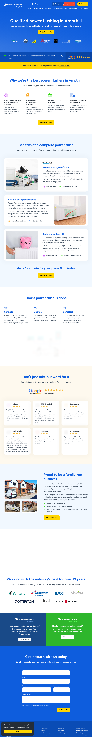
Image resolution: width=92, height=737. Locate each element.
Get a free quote (46, 32)
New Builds (48, 8)
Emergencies (73, 8)
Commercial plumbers (82, 731)
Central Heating (38, 8)
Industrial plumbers (81, 735)
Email (23, 678)
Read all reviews (49, 394)
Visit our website (24, 639)
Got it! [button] (17, 731)
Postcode (56, 686)
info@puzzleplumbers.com (40, 4)
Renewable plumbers (81, 733)
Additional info (26, 695)
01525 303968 (61, 731)
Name (24, 669)
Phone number (26, 686)
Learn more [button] (25, 727)
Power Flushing (83, 8)
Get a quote (63, 710)
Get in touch (82, 4)
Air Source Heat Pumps (60, 8)
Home (29, 8)
